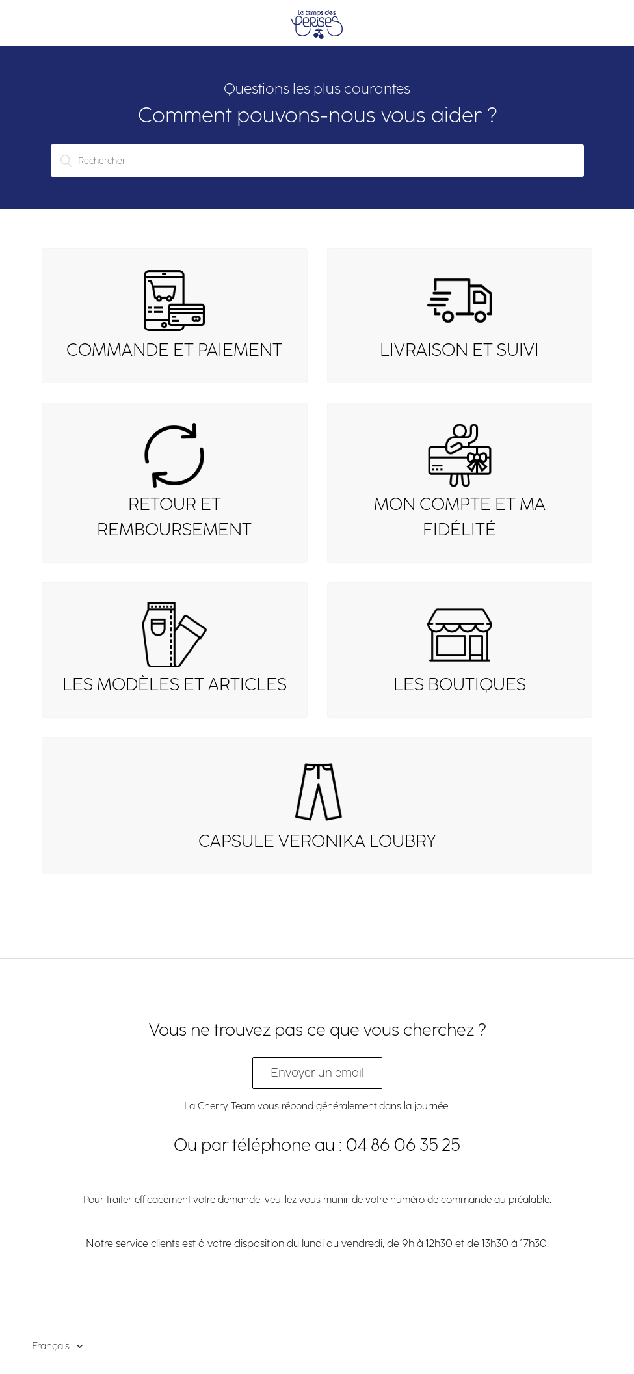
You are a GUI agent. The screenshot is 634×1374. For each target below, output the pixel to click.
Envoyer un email (317, 1073)
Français (52, 1346)
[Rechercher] (317, 160)
